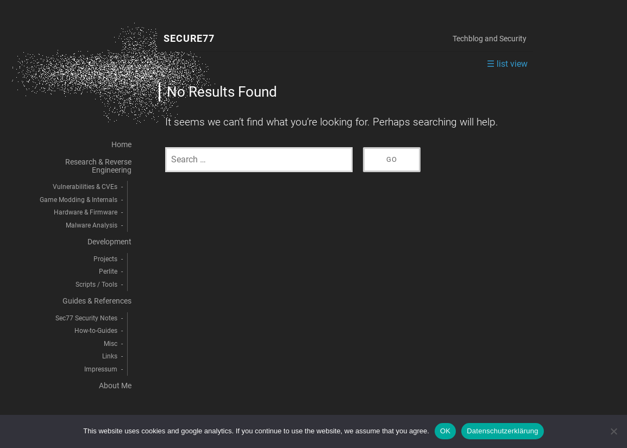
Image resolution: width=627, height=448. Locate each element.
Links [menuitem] (109, 356)
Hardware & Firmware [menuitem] (85, 212)
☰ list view (507, 64)
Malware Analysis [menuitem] (91, 225)
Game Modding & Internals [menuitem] (78, 200)
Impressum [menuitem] (100, 369)
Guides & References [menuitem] (96, 301)
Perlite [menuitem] (108, 271)
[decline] (613, 431)
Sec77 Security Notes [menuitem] (86, 318)
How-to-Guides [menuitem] (95, 331)
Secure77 (189, 39)
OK (445, 431)
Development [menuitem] (109, 242)
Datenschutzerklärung (502, 431)
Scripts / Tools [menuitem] (96, 284)
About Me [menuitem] (115, 385)
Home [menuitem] (121, 144)
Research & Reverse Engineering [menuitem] (98, 165)
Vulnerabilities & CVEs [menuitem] (85, 187)
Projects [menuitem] (105, 259)
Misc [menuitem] (110, 344)
